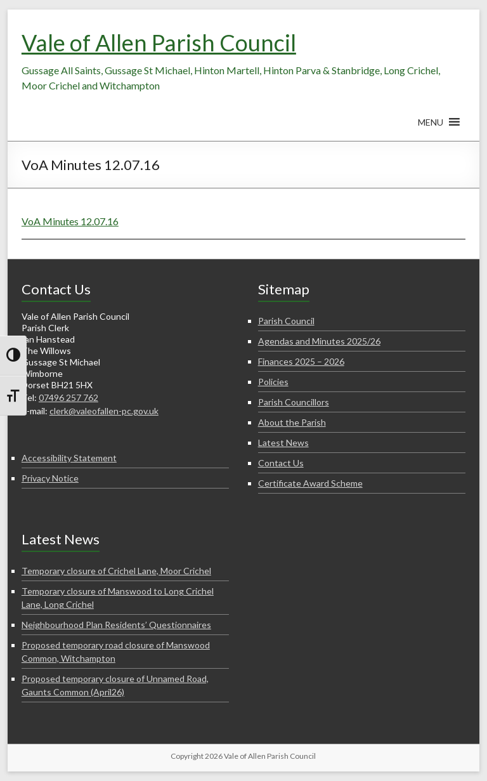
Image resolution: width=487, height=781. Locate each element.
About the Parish (292, 422)
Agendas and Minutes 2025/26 (319, 341)
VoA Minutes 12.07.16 (70, 221)
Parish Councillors (293, 402)
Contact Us (281, 462)
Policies (273, 381)
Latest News (283, 442)
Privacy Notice (50, 478)
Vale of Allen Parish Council (159, 42)
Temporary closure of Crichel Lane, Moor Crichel (116, 570)
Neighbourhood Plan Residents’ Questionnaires (116, 624)
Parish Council (286, 320)
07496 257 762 (68, 397)
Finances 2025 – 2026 (301, 361)
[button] (430, 128)
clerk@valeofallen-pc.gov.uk (104, 410)
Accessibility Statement (69, 457)
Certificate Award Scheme (310, 483)
